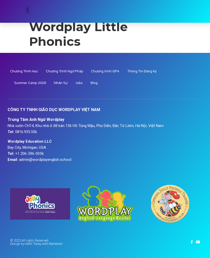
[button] (27, 10)
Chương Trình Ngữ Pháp (64, 71)
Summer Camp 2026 (30, 83)
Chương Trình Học (24, 71)
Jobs (79, 83)
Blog (94, 83)
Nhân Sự (61, 83)
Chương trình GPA (105, 71)
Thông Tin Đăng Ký (142, 71)
